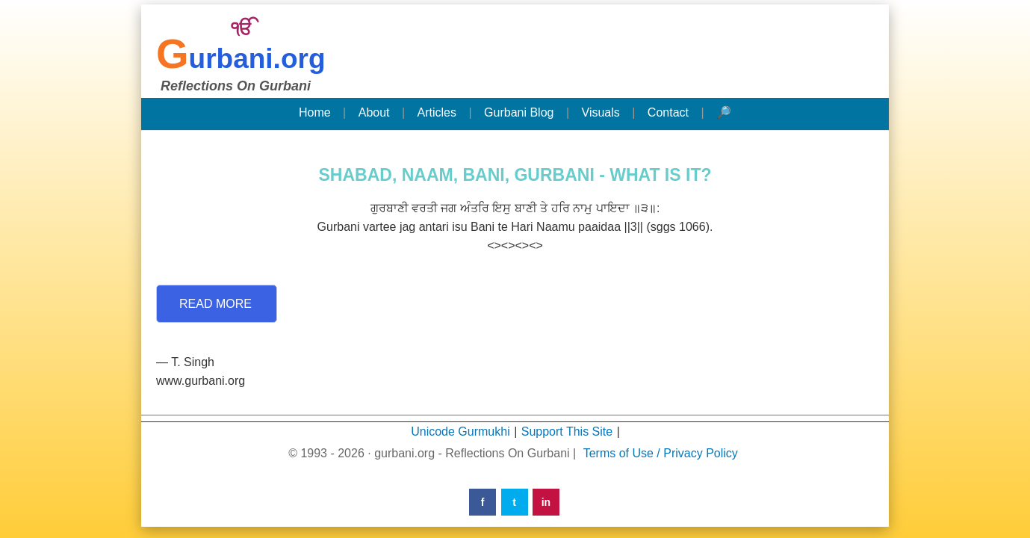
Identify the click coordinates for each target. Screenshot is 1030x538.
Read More (215, 303)
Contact (668, 112)
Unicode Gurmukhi (460, 431)
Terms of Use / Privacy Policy (660, 453)
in (546, 502)
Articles (437, 112)
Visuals (601, 112)
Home (315, 112)
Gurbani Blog (518, 112)
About (374, 112)
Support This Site (566, 431)
